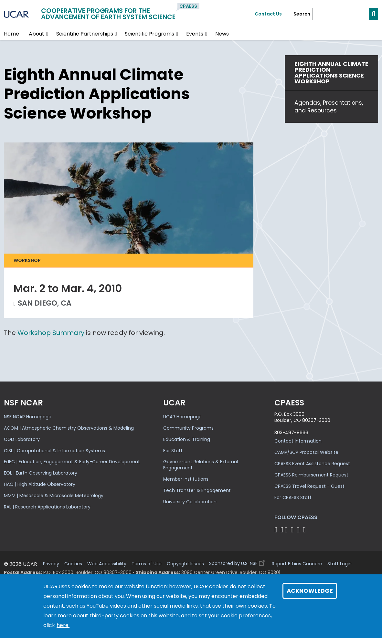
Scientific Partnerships (84, 33)
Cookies (73, 564)
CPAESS (188, 6)
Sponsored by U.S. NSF (238, 562)
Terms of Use (147, 564)
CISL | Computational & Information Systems (54, 450)
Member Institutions (185, 479)
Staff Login (339, 564)
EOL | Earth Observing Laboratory (40, 473)
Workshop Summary (50, 332)
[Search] (340, 14)
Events (194, 33)
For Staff (173, 450)
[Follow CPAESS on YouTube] (305, 529)
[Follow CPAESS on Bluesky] (282, 529)
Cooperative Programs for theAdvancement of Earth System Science (108, 13)
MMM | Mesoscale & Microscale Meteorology (53, 495)
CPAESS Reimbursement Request (311, 475)
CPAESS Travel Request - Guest (309, 486)
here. (63, 625)
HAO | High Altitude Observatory (39, 484)
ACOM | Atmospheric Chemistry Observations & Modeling (69, 428)
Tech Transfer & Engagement (197, 490)
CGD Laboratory (22, 439)
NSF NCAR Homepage (27, 416)
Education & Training (186, 439)
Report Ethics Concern (297, 564)
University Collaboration (190, 501)
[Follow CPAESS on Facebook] (276, 529)
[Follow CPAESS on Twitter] (287, 529)
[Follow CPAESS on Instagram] (299, 529)
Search (301, 14)
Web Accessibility (106, 564)
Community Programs (188, 428)
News (222, 33)
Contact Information (298, 441)
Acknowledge (310, 591)
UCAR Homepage (182, 416)
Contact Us (268, 14)
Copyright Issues (185, 564)
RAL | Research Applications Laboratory (47, 507)
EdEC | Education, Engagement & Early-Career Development (72, 461)
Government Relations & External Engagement (200, 464)
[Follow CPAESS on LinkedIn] (293, 529)
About (36, 33)
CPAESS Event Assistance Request (312, 463)
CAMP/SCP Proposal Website (306, 452)
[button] (47, 34)
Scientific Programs (149, 33)
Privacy (51, 564)
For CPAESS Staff (293, 497)
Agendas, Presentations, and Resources (328, 106)
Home (11, 33)
